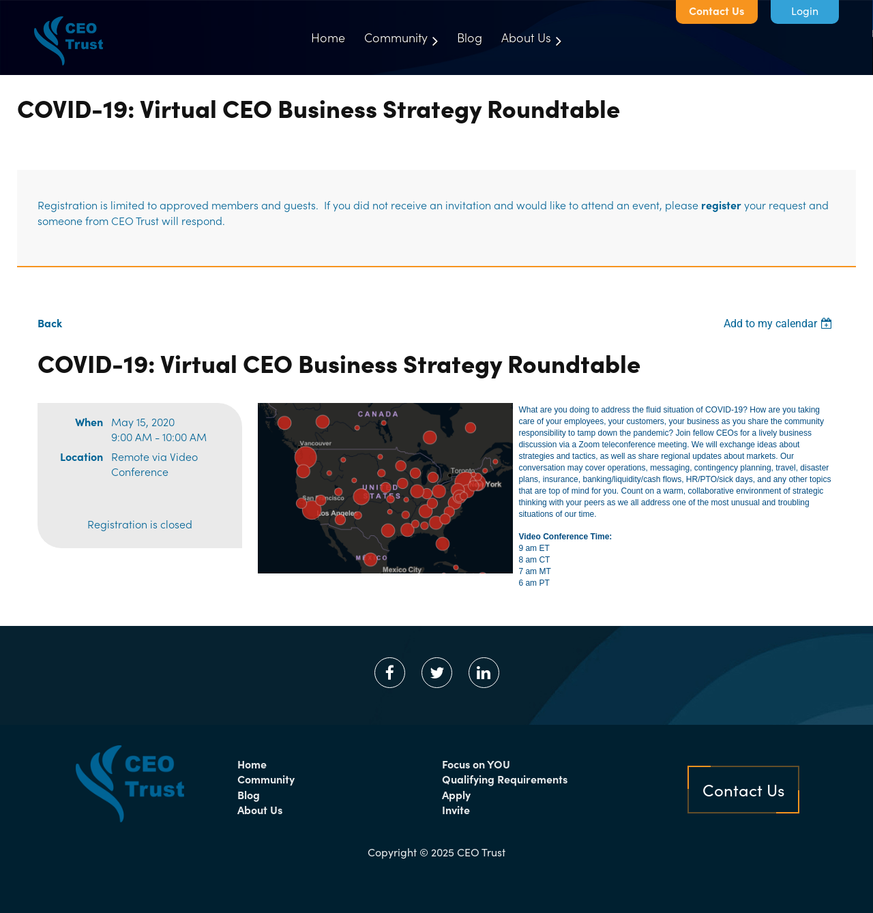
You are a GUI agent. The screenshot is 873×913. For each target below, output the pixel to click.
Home (252, 763)
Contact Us (716, 10)
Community (266, 778)
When (89, 421)
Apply (456, 794)
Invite (456, 809)
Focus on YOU (476, 763)
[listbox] (779, 323)
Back (50, 322)
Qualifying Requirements (504, 778)
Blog (248, 794)
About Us (259, 809)
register (721, 204)
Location (81, 456)
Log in (805, 12)
